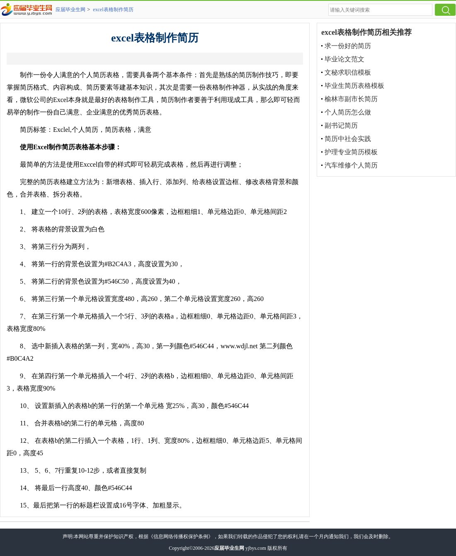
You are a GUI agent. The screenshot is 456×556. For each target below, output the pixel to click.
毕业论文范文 (344, 59)
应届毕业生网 (70, 9)
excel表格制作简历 (113, 9)
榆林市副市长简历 (351, 98)
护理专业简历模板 (351, 151)
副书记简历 (341, 125)
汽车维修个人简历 (351, 165)
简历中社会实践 (348, 138)
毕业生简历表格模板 (354, 85)
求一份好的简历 (348, 45)
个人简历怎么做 (348, 112)
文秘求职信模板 (348, 72)
